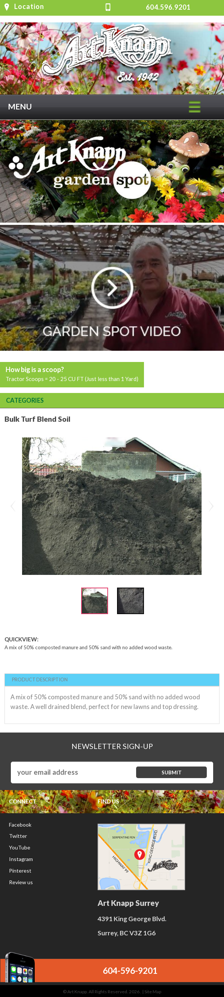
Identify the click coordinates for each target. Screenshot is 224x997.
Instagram (21, 859)
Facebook (20, 824)
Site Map (152, 991)
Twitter (18, 836)
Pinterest (20, 870)
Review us (21, 882)
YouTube (19, 847)
